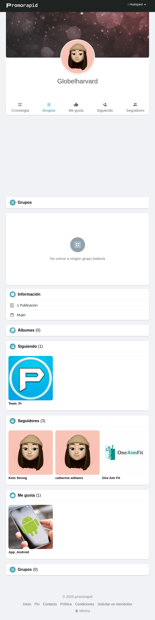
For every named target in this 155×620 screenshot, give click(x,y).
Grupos (25, 570)
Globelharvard (77, 81)
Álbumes (26, 330)
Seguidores (28, 421)
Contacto (50, 604)
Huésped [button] (137, 4)
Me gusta (26, 495)
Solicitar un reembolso (115, 604)
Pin (36, 604)
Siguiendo (27, 346)
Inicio (27, 604)
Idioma (82, 611)
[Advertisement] (77, 160)
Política (66, 604)
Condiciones (84, 604)
